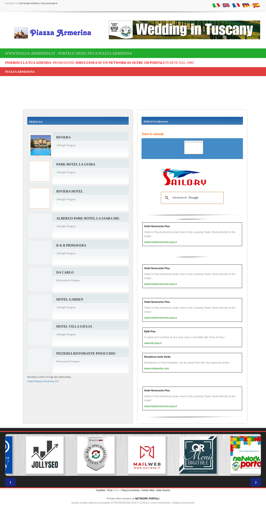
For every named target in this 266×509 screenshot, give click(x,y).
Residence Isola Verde (157, 356)
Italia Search (163, 490)
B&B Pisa (149, 331)
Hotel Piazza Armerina (40, 381)
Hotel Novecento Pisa (157, 226)
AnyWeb (100, 490)
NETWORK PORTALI (147, 498)
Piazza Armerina (130, 490)
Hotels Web (148, 490)
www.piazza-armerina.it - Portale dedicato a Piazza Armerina (68, 53)
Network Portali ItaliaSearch (38, 3)
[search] (192, 197)
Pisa (109, 490)
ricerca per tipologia (193, 142)
